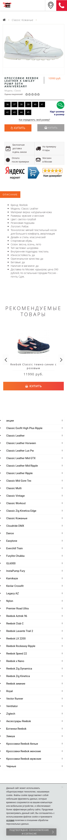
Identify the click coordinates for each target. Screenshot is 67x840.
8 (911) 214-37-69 (61, 5)
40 (35, 104)
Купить (50, 127)
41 (42, 104)
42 (7, 112)
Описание (10, 194)
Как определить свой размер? (34, 120)
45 (28, 112)
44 (21, 112)
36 (7, 104)
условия (10, 820)
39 (28, 104)
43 (14, 112)
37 (14, 104)
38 (21, 104)
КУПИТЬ (19, 128)
